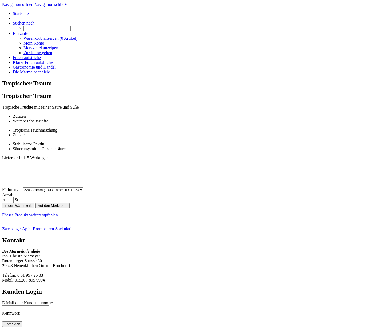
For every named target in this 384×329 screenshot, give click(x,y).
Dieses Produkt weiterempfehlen (30, 215)
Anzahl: (9, 194)
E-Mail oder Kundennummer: (27, 302)
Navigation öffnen (17, 4)
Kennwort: (11, 313)
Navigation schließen (52, 4)
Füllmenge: (12, 189)
